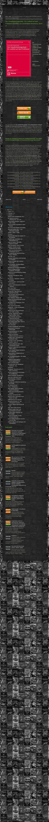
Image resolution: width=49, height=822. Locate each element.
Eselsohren (13, 779)
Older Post (39, 198)
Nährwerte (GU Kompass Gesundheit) (10, 311)
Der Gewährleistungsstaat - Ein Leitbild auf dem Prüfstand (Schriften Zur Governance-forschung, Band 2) (23, 24)
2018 (7, 208)
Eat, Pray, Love (10, 291)
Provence (9, 250)
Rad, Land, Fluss (11, 347)
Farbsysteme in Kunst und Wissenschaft (10, 425)
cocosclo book (24, 2)
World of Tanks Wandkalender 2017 (11, 217)
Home (24, 7)
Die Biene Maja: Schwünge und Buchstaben (11, 581)
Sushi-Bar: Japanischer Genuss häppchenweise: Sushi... (11, 397)
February (9, 212)
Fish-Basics (10, 497)
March (9, 210)
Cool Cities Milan (11, 417)
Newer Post (7, 198)
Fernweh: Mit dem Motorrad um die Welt (11, 567)
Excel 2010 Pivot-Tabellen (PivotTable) (11, 238)
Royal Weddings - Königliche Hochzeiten (11, 519)
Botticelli (13, 670)
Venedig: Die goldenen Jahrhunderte (10, 420)
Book (9, 17)
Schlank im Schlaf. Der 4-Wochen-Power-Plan (11, 300)
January (9, 213)
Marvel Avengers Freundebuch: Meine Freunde (11, 233)
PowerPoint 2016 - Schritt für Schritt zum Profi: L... (11, 338)
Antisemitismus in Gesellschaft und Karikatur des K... (11, 473)
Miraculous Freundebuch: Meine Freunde (11, 328)
